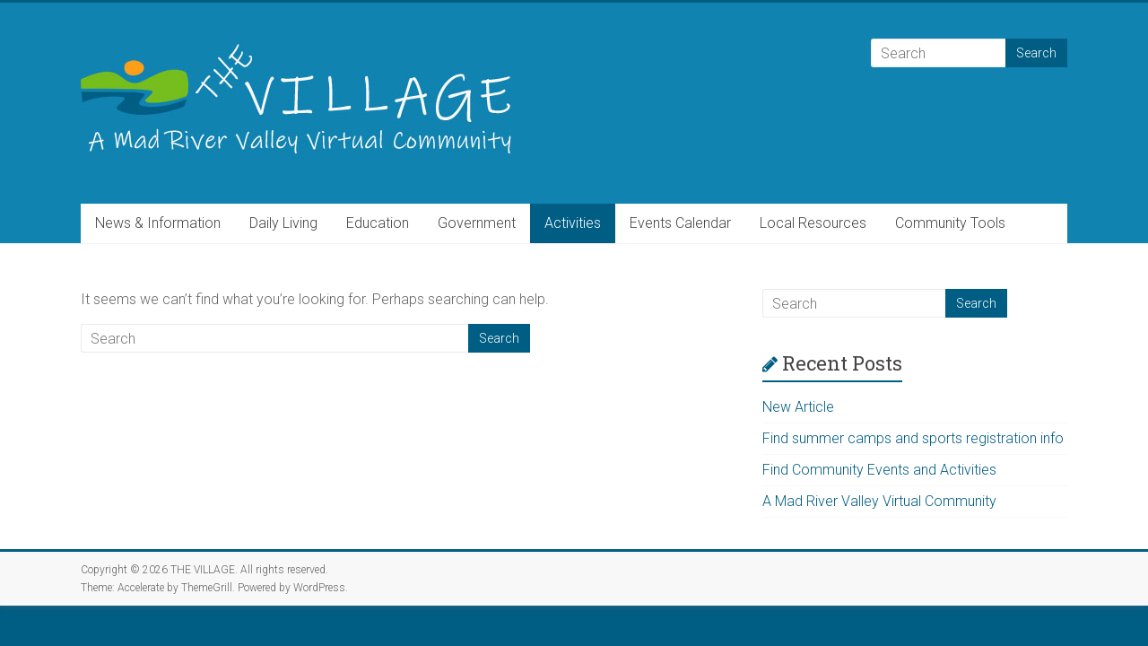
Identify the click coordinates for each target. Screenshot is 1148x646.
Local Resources (813, 222)
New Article (798, 406)
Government (477, 222)
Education (377, 222)
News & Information (158, 222)
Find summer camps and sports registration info (913, 438)
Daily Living (283, 222)
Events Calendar (680, 222)
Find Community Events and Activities (879, 469)
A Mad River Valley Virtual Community (879, 501)
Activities (572, 222)
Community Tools (950, 222)
